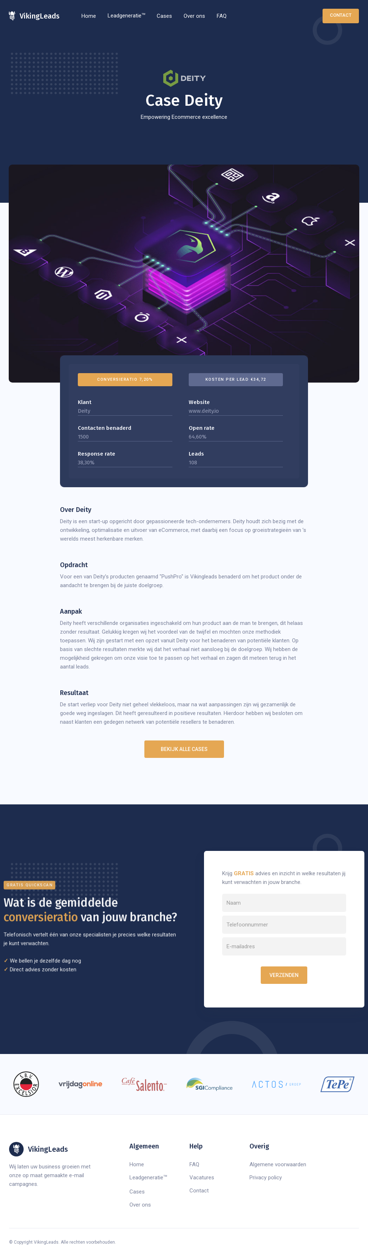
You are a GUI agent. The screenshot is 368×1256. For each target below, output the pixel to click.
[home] (34, 16)
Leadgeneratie (126, 15)
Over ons (194, 16)
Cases (164, 16)
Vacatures (201, 1177)
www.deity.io (204, 411)
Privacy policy (265, 1177)
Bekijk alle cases (184, 749)
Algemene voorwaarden (277, 1164)
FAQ (222, 16)
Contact (341, 15)
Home (88, 16)
